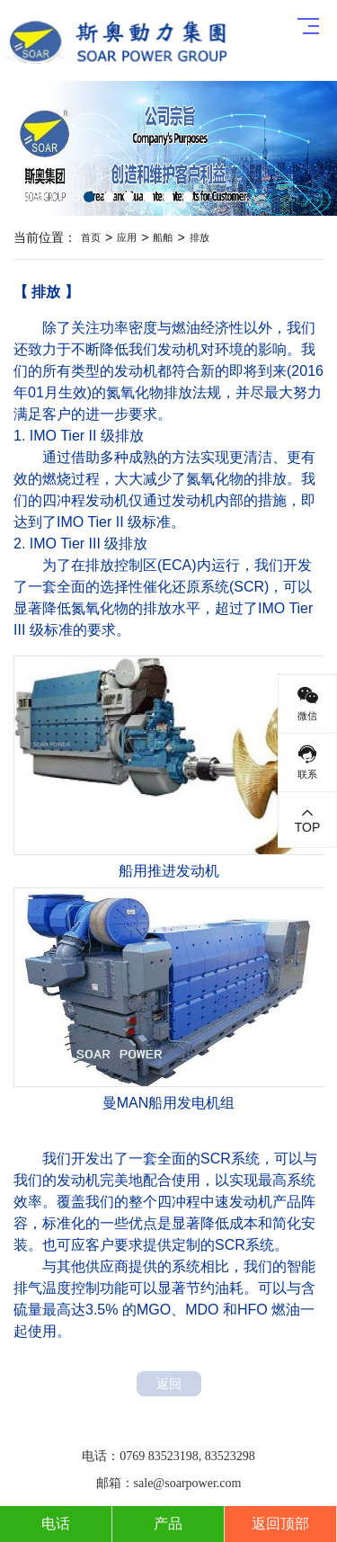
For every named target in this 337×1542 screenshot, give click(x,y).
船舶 (163, 237)
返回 (169, 1384)
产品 (168, 1523)
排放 (199, 237)
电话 (55, 1523)
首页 (91, 237)
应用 (127, 237)
